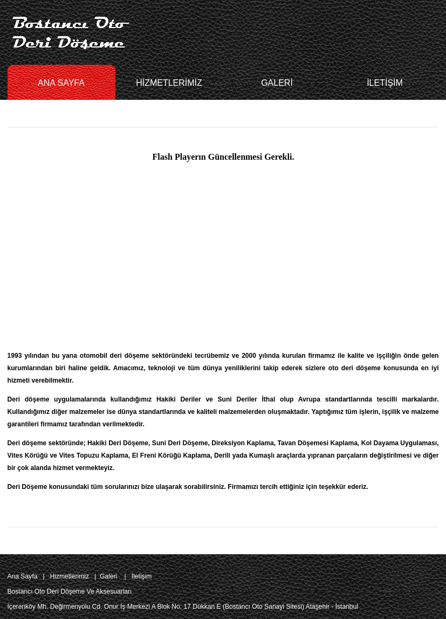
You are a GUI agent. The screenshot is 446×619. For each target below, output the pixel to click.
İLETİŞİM (385, 82)
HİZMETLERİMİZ (169, 82)
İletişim (142, 576)
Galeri (108, 576)
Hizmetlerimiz (69, 576)
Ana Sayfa (23, 576)
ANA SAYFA (61, 82)
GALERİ (277, 82)
